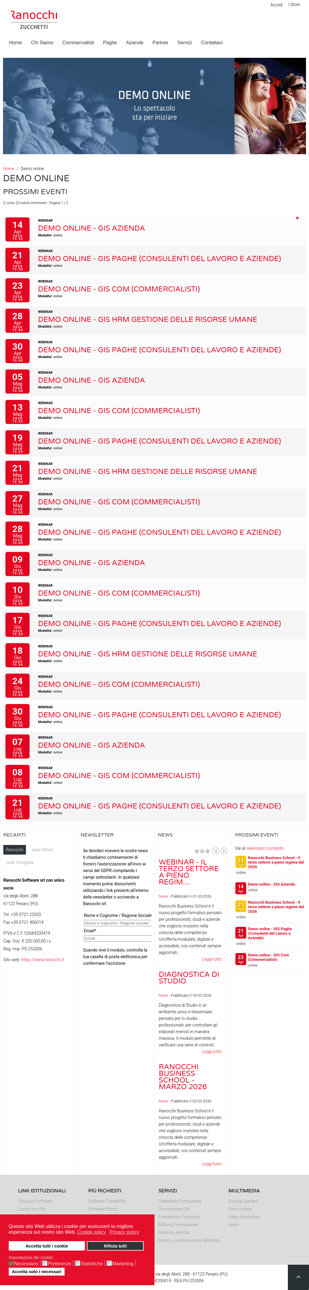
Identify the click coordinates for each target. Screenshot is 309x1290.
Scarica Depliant (243, 1201)
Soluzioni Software (35, 1201)
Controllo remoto (174, 1232)
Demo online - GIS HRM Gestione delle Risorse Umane (147, 319)
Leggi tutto (212, 959)
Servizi (184, 42)
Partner (160, 42)
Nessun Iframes (116, 905)
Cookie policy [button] (91, 1232)
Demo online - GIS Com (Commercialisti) (119, 289)
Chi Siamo (42, 42)
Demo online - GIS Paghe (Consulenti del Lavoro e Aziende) (159, 258)
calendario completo (265, 848)
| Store (294, 4)
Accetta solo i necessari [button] (36, 1271)
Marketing (122, 1263)
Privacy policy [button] (124, 1232)
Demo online (240, 1209)
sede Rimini (42, 849)
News (163, 896)
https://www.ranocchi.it (42, 959)
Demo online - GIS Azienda (91, 228)
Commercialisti (78, 42)
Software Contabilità (107, 1201)
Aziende (135, 42)
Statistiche (92, 1263)
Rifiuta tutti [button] (115, 1246)
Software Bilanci (103, 1209)
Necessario (26, 1263)
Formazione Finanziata (179, 1216)
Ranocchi (14, 849)
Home (15, 42)
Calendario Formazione (179, 1201)
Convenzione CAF (174, 1209)
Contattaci (212, 42)
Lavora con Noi (32, 1209)
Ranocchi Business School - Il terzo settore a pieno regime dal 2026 (276, 862)
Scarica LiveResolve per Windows (189, 1240)
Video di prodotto (244, 1216)
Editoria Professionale (178, 1224)
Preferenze (59, 1263)
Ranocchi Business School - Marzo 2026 (183, 1077)
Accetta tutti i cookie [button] (47, 1246)
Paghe (110, 42)
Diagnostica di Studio (189, 978)
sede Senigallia (19, 862)
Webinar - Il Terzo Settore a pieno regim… (189, 872)
